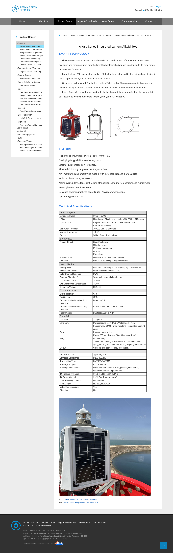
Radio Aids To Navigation (28, 82)
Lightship (21, 122)
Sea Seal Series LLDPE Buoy (31, 92)
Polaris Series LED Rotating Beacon (31, 65)
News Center (108, 21)
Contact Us (150, 21)
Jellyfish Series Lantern (30, 118)
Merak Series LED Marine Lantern (31, 49)
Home (22, 21)
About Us (43, 21)
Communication (129, 21)
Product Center (64, 21)
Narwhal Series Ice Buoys (31, 101)
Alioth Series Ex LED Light (31, 56)
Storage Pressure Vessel (30, 144)
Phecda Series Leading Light (31, 59)
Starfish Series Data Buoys (31, 98)
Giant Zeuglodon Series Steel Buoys (31, 104)
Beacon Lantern (24, 115)
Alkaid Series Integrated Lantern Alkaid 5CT (81, 503)
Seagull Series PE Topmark (31, 95)
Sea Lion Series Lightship (30, 125)
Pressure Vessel (24, 141)
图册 (19, 138)
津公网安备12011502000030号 (54, 539)
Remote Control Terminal (28, 68)
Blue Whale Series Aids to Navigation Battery (31, 78)
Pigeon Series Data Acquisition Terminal (31, 71)
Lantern (21, 43)
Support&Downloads (86, 21)
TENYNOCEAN (39, 531)
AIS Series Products (28, 85)
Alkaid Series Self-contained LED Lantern (31, 46)
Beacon (21, 108)
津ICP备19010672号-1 (32, 539)
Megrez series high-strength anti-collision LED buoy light (31, 52)
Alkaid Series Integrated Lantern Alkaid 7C (80, 499)
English (159, 7)
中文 (152, 7)
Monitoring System (26, 134)
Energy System (24, 75)
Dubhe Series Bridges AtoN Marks (31, 62)
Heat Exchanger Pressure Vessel (31, 147)
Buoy (19, 89)
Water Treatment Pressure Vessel (31, 150)
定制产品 (21, 131)
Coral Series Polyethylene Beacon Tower (31, 111)
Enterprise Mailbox (44, 525)
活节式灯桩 (22, 128)
